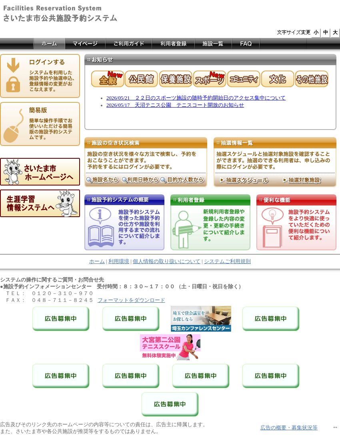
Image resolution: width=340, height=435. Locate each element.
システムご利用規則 (227, 261)
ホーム (97, 261)
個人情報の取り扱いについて (166, 261)
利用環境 (118, 261)
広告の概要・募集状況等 (289, 428)
